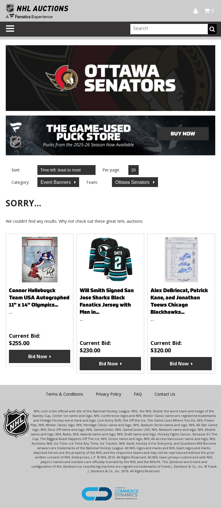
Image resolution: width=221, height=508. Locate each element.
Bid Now (37, 356)
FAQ (138, 394)
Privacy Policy (108, 394)
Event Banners (56, 182)
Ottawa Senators (133, 182)
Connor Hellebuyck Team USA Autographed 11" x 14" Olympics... (39, 297)
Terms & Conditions (64, 394)
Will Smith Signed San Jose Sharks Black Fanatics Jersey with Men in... (107, 301)
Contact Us (165, 394)
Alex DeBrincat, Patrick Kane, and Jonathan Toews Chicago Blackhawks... (179, 301)
